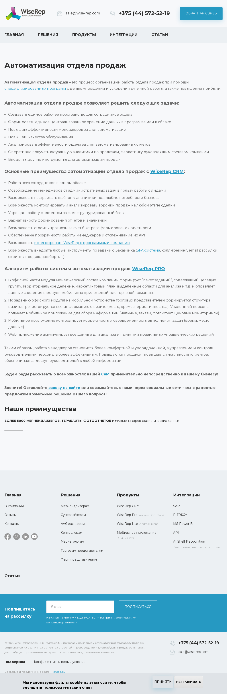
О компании (14, 506)
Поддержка (14, 662)
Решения (48, 34)
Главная (14, 34)
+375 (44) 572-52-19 (144, 13)
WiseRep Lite (127, 524)
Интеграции (123, 34)
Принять (163, 682)
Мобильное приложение (137, 533)
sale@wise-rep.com (83, 13)
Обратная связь (201, 13)
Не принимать (188, 682)
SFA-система (148, 250)
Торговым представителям (82, 551)
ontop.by (59, 671)
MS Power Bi (183, 524)
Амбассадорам (73, 524)
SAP (176, 506)
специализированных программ (35, 88)
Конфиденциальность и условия (59, 662)
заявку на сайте (63, 388)
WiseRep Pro (127, 515)
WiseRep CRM (25, 13)
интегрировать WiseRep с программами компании (82, 243)
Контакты (12, 524)
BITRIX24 (180, 515)
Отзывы (10, 515)
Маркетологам (72, 541)
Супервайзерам (73, 515)
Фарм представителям (79, 559)
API (176, 533)
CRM (105, 374)
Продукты (84, 34)
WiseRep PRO (148, 268)
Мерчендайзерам (75, 506)
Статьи (159, 34)
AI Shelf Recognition (189, 541)
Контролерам (71, 533)
